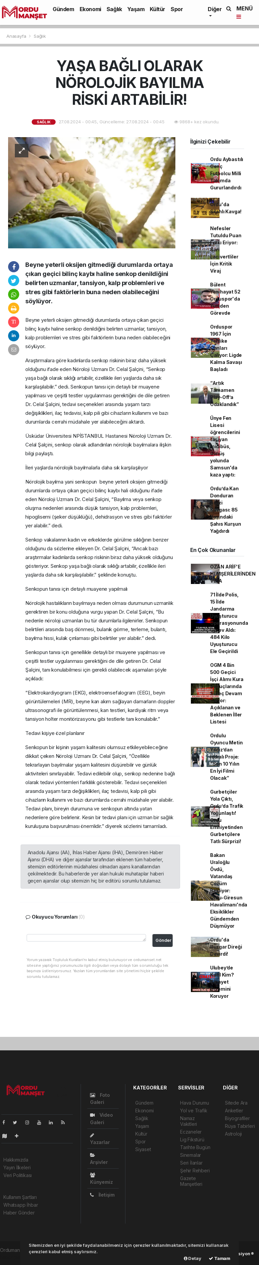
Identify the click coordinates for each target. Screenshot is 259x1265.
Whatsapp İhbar (20, 1205)
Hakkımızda (15, 1160)
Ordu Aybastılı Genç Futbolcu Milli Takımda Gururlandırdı (226, 173)
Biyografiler (237, 1118)
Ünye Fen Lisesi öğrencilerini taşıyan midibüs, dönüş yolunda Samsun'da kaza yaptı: (225, 446)
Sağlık (114, 9)
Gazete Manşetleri (191, 1181)
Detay (192, 1258)
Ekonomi (90, 9)
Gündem (63, 9)
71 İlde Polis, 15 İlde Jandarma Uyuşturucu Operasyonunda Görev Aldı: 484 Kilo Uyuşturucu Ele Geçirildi (229, 623)
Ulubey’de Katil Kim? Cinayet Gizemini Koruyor (222, 982)
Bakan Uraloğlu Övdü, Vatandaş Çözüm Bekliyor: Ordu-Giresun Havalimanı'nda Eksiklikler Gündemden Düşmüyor (228, 890)
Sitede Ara (236, 1103)
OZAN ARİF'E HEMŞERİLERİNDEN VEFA (233, 574)
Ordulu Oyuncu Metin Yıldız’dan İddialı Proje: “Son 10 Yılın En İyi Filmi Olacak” (226, 757)
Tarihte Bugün (195, 1147)
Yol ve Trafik (193, 1110)
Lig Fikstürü (192, 1139)
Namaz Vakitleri (188, 1121)
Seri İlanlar (191, 1163)
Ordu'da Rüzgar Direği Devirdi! (226, 947)
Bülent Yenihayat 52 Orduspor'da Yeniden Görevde (225, 299)
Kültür (157, 9)
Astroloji (233, 1134)
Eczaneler (191, 1132)
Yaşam (135, 9)
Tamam (219, 1258)
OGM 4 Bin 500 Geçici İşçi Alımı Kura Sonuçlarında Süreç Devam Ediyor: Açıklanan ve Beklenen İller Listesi (226, 693)
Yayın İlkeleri (16, 1167)
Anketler (234, 1110)
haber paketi (14, 1257)
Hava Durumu (194, 1103)
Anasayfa (16, 36)
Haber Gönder (19, 1212)
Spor (177, 9)
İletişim (102, 1195)
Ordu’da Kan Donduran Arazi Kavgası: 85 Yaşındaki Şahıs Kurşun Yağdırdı (225, 510)
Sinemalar (190, 1155)
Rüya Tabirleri (240, 1126)
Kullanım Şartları (20, 1197)
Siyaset (143, 1149)
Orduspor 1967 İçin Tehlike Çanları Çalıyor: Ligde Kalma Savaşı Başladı (226, 348)
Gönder (163, 940)
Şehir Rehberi (195, 1170)
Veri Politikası (17, 1175)
